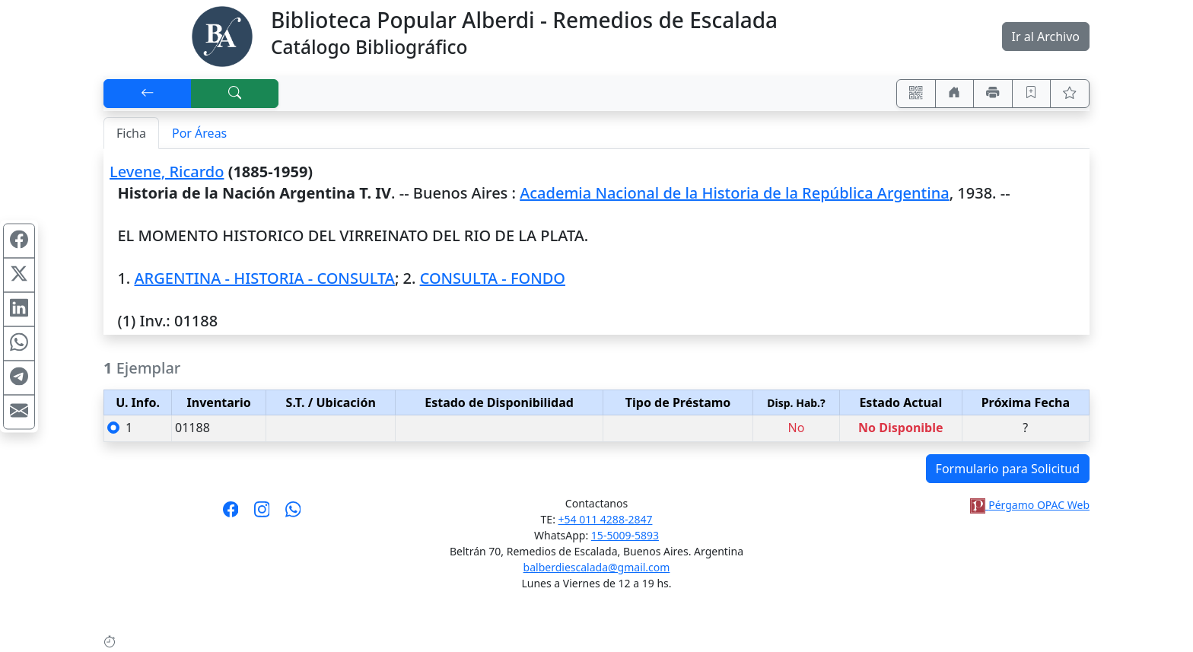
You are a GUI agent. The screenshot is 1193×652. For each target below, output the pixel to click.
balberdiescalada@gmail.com (596, 567)
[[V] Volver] (147, 93)
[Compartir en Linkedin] (19, 308)
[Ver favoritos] (1070, 93)
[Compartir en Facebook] (19, 240)
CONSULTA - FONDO (492, 278)
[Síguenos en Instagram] (262, 514)
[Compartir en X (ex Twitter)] (19, 274)
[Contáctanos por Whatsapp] (293, 514)
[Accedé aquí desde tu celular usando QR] (916, 93)
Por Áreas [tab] (199, 133)
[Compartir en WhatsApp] (19, 343)
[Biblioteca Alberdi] (222, 35)
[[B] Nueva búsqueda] (235, 93)
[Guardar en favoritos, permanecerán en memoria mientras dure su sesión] (1031, 93)
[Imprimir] (993, 93)
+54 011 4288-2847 (605, 519)
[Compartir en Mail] (19, 411)
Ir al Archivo (1046, 36)
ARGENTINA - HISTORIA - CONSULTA (264, 278)
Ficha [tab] (131, 133)
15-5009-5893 (625, 535)
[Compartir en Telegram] (19, 377)
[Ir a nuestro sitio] (955, 93)
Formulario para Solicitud (1008, 468)
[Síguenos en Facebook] (231, 514)
